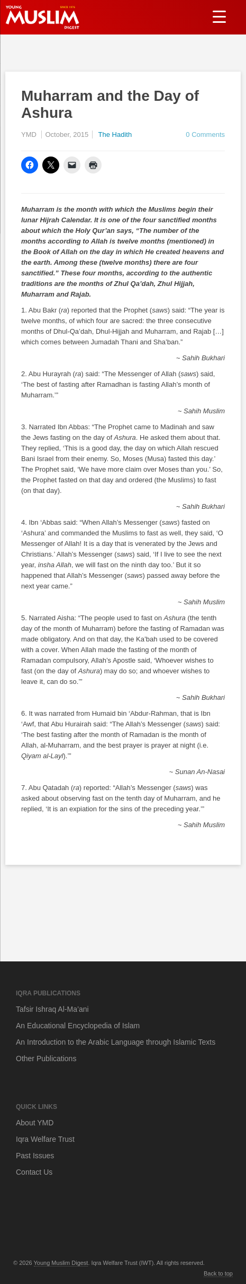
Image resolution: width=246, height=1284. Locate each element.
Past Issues (35, 1155)
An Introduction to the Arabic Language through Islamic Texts (115, 1042)
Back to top (218, 1273)
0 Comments (205, 134)
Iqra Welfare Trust (45, 1139)
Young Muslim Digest (61, 1263)
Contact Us (34, 1172)
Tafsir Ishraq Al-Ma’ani (52, 1009)
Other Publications (46, 1058)
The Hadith (115, 134)
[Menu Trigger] (219, 16)
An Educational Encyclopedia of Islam (78, 1025)
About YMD (34, 1122)
